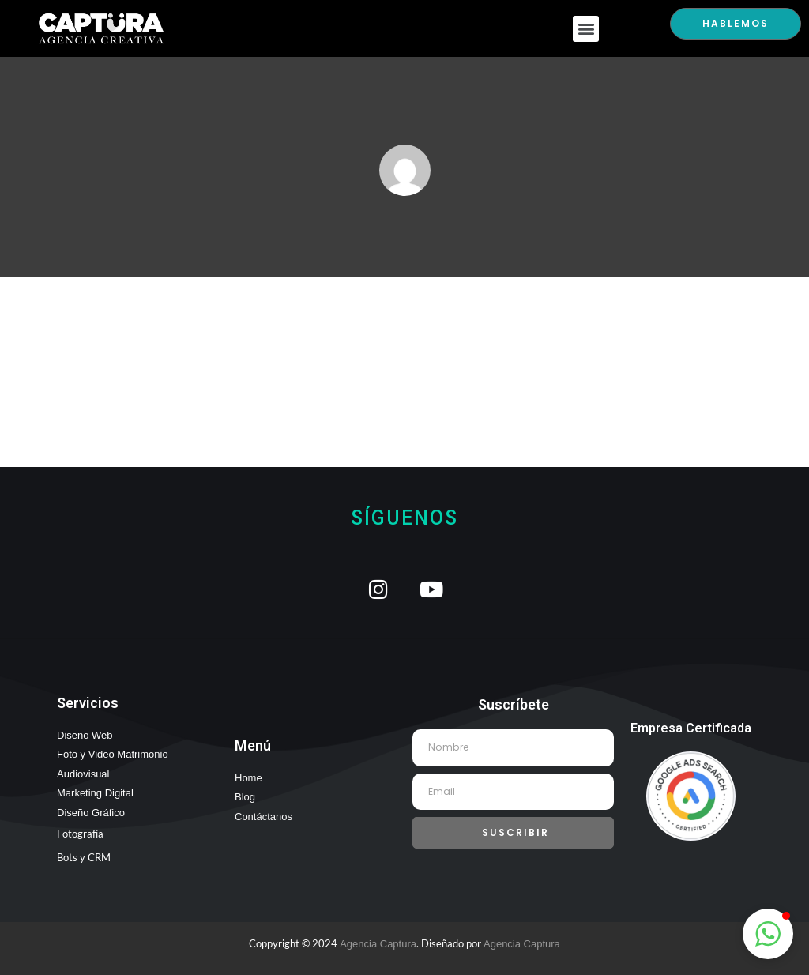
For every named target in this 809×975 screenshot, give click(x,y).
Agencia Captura (378, 944)
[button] (586, 29)
